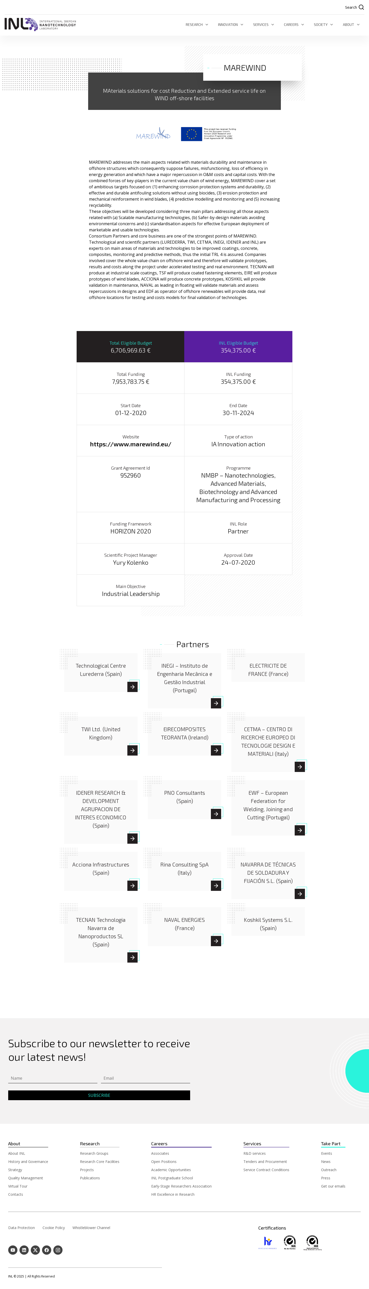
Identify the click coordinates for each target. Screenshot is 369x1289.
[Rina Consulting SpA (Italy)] (216, 886)
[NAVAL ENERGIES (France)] (216, 941)
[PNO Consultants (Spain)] (216, 814)
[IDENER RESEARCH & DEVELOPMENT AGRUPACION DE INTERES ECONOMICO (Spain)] (100, 809)
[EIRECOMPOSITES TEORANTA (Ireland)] (216, 751)
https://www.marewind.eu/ (130, 444)
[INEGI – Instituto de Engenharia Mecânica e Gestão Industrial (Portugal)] (216, 703)
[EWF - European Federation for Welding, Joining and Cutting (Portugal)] (300, 831)
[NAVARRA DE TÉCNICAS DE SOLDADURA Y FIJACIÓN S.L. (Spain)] (268, 872)
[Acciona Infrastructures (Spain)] (132, 886)
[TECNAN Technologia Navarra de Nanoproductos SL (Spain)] (132, 958)
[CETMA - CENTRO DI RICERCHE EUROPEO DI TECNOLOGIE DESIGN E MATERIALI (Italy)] (300, 767)
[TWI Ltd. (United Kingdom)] (132, 751)
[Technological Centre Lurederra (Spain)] (132, 687)
